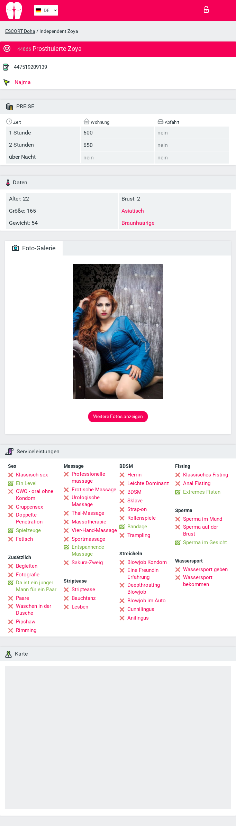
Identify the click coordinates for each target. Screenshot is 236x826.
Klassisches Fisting (205, 475)
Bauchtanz (84, 598)
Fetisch (24, 539)
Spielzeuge (28, 530)
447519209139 (30, 67)
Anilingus (138, 618)
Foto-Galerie (34, 248)
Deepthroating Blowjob (143, 588)
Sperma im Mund (202, 519)
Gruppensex (29, 507)
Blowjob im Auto (146, 600)
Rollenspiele (141, 518)
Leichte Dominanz (148, 483)
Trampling (138, 535)
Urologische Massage (86, 501)
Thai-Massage (88, 513)
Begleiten (26, 566)
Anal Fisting (196, 483)
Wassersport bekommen (197, 580)
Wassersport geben (205, 569)
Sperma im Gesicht (205, 542)
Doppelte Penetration (29, 518)
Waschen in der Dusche (33, 609)
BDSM (134, 492)
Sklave (135, 501)
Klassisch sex (32, 475)
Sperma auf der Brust (200, 530)
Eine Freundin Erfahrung (142, 573)
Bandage (137, 526)
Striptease (83, 589)
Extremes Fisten (201, 492)
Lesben (80, 607)
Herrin (134, 475)
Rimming (26, 630)
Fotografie (27, 575)
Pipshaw (25, 622)
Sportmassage (88, 539)
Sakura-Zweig (87, 562)
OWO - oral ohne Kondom (34, 494)
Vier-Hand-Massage (94, 530)
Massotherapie (89, 522)
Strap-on (137, 509)
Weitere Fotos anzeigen (118, 416)
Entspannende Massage (88, 550)
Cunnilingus (140, 609)
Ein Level (26, 483)
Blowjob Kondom (147, 562)
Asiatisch (132, 210)
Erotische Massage (94, 489)
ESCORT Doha (20, 31)
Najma (17, 82)
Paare (22, 598)
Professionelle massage (88, 477)
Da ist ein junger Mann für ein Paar (36, 586)
